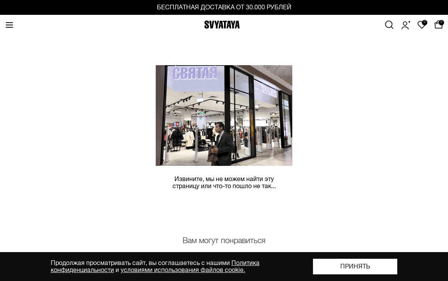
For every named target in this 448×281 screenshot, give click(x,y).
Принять (355, 266)
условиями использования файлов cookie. (183, 270)
